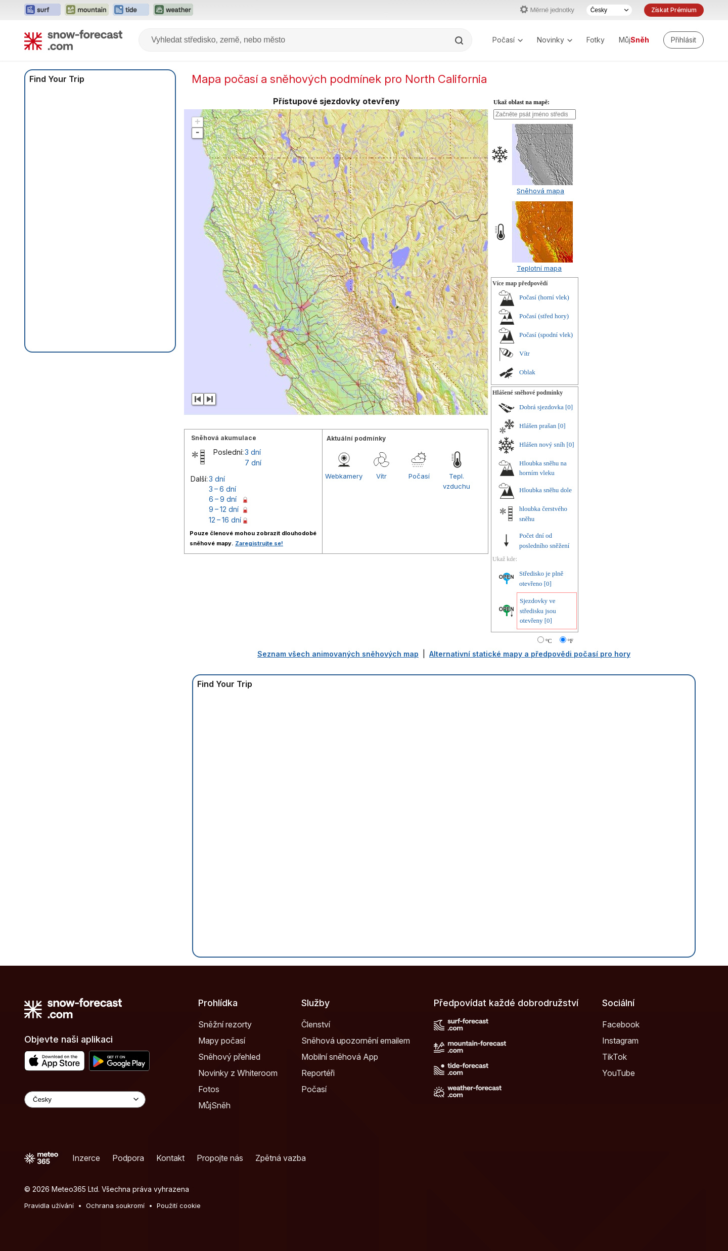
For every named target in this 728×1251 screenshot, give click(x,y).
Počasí (507, 39)
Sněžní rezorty (225, 1024)
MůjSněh (214, 1105)
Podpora (128, 1158)
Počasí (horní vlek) (544, 297)
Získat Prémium (674, 10)
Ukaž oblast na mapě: (521, 102)
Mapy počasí (221, 1041)
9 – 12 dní (224, 509)
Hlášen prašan (537, 425)
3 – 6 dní (222, 489)
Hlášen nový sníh (542, 444)
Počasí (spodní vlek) (546, 334)
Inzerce (86, 1158)
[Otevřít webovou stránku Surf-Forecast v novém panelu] (42, 10)
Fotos (208, 1089)
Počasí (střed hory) (544, 316)
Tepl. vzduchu (456, 481)
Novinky (554, 39)
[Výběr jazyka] (609, 10)
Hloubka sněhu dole (545, 490)
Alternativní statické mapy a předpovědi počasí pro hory (529, 654)
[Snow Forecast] (73, 40)
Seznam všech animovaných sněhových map (338, 654)
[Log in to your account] (683, 40)
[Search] (460, 40)
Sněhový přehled (229, 1057)
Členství (315, 1024)
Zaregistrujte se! (259, 543)
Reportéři (318, 1073)
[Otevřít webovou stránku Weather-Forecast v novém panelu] (173, 10)
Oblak (527, 372)
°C (548, 640)
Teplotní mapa (539, 268)
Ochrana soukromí (115, 1205)
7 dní (253, 462)
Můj (634, 39)
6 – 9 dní (223, 499)
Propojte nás (220, 1158)
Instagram (620, 1041)
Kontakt (170, 1158)
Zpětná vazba (280, 1158)
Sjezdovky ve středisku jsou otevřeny (538, 610)
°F (570, 640)
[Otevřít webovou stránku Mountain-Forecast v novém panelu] (87, 10)
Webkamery (343, 476)
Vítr (381, 476)
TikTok (614, 1057)
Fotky (595, 39)
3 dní (253, 452)
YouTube (618, 1073)
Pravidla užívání (49, 1205)
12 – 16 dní (225, 519)
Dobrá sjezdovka (541, 407)
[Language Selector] (85, 1099)
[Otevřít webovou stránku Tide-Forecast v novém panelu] (131, 10)
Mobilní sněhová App (339, 1057)
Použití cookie (179, 1205)
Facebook (621, 1024)
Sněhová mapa (540, 191)
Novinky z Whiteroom (238, 1073)
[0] (569, 407)
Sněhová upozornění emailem (355, 1041)
